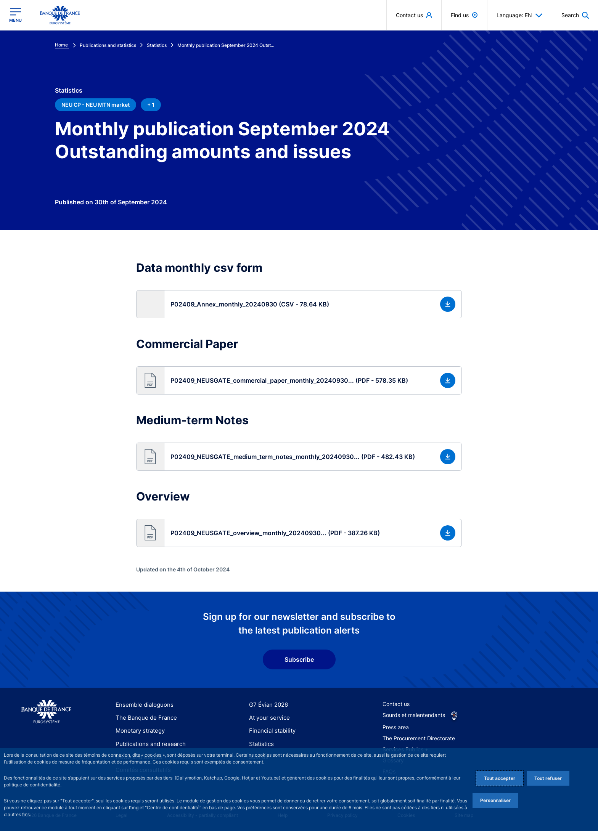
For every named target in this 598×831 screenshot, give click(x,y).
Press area (396, 727)
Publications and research (148, 744)
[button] (298, 304)
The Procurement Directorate (419, 738)
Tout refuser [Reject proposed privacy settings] (548, 778)
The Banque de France (144, 717)
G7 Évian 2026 (267, 704)
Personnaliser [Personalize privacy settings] (495, 800)
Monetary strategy (139, 730)
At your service (267, 717)
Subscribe (299, 659)
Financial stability (270, 730)
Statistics (260, 744)
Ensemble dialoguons (142, 704)
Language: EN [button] (520, 15)
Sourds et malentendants (414, 715)
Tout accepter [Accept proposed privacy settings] (499, 778)
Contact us (396, 704)
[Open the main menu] (15, 15)
